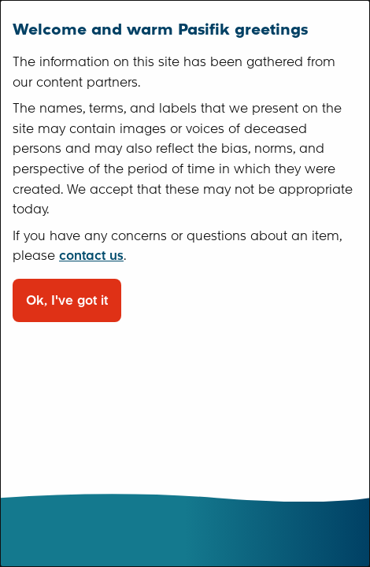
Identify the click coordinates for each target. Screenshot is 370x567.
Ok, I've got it (67, 300)
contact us (91, 255)
